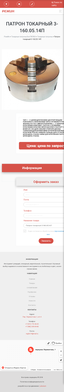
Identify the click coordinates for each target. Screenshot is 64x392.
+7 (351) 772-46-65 (32, 324)
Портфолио (32, 292)
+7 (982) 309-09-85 (32, 326)
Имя (37, 190)
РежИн (8, 11)
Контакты (32, 305)
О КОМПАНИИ (32, 288)
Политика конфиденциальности (32, 382)
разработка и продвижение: (32, 386)
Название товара (43, 220)
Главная (32, 279)
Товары (32, 283)
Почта (38, 200)
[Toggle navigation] (60, 11)
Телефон (39, 211)
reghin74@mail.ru (32, 334)
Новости (32, 301)
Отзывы (32, 296)
